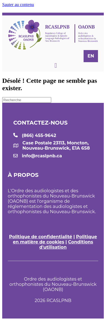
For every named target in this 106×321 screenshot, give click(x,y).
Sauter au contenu (18, 4)
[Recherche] (26, 100)
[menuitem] (91, 56)
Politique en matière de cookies (55, 239)
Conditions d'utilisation (66, 244)
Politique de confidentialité (40, 236)
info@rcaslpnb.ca (42, 155)
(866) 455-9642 (39, 135)
